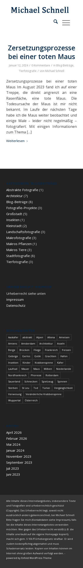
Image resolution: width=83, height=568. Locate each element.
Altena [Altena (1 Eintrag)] (51, 337)
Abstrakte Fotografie (22, 190)
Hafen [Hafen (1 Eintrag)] (64, 356)
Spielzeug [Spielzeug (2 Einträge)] (47, 381)
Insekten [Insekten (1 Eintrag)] (13, 362)
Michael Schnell (54, 71)
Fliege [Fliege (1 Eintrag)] (37, 350)
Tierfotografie (28, 71)
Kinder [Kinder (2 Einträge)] (27, 362)
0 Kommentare (40, 65)
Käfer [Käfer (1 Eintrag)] (60, 362)
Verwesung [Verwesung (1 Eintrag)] (14, 394)
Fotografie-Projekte (21, 208)
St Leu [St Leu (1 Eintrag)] (25, 388)
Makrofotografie (18, 238)
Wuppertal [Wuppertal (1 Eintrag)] (14, 400)
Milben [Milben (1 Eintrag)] (48, 368)
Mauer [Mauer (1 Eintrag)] (25, 368)
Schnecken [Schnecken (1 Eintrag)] (30, 381)
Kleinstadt (14, 226)
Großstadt (14, 214)
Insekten (12, 220)
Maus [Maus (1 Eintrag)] (36, 368)
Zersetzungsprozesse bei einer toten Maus (41, 52)
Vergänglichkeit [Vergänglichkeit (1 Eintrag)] (63, 388)
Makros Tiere (16, 249)
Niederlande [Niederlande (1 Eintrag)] (63, 368)
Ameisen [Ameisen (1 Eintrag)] (64, 337)
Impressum (15, 299)
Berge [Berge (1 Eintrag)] (11, 350)
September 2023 (19, 462)
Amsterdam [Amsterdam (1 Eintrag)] (28, 343)
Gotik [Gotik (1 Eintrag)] (37, 356)
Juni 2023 (13, 474)
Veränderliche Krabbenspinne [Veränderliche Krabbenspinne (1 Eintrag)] (44, 394)
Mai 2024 (13, 444)
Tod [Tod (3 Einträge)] (35, 388)
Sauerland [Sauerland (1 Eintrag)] (14, 381)
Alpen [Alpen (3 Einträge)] (39, 337)
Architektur (14, 196)
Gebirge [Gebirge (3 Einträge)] (13, 356)
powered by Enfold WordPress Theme (29, 558)
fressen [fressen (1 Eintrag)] (66, 350)
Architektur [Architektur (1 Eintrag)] (46, 343)
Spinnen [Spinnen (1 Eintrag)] (62, 381)
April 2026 (14, 432)
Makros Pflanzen (19, 243)
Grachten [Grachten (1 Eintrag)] (50, 356)
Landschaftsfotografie (23, 232)
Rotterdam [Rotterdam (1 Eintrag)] (52, 375)
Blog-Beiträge (64, 65)
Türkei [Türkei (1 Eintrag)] (46, 388)
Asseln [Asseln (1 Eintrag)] (61, 343)
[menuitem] (53, 22)
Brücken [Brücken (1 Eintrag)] (24, 350)
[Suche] (53, 22)
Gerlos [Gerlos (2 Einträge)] (26, 356)
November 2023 (18, 456)
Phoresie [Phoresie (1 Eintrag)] (36, 375)
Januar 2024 (15, 450)
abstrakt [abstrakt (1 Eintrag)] (27, 337)
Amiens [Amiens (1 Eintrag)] (12, 343)
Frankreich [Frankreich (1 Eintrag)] (51, 350)
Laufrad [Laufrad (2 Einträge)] (12, 368)
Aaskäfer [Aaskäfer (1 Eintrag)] (13, 337)
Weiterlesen (17, 141)
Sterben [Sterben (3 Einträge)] (13, 388)
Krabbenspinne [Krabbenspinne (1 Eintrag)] (44, 362)
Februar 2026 (16, 438)
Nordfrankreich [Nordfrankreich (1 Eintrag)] (17, 375)
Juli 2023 (12, 468)
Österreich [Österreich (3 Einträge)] (31, 400)
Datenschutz (15, 305)
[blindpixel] (34, 9)
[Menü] (64, 22)
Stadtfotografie (18, 255)
